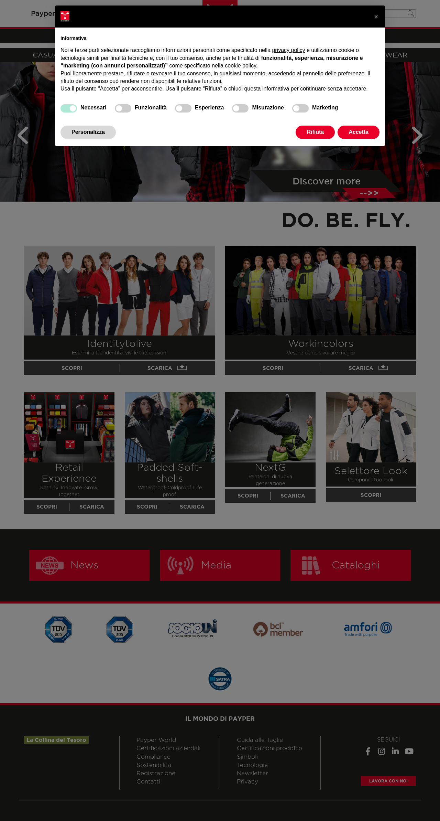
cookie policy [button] (240, 65)
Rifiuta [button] (315, 132)
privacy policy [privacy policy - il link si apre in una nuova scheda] (288, 50)
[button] (376, 16)
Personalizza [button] (88, 132)
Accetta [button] (358, 132)
